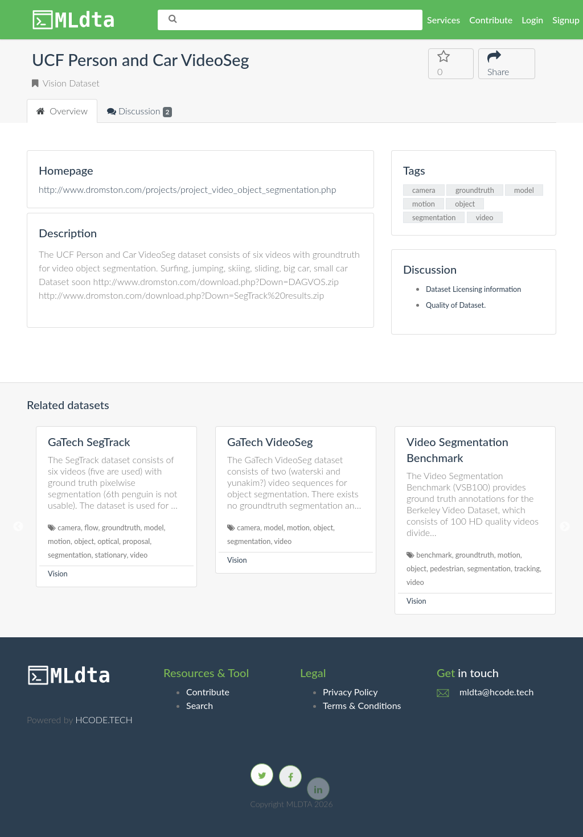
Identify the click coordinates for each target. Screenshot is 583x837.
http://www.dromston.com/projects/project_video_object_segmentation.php (187, 189)
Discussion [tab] (139, 111)
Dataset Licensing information (474, 289)
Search (199, 705)
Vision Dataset (66, 82)
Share (499, 63)
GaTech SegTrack (89, 441)
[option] (116, 506)
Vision (58, 573)
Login (532, 19)
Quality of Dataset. (456, 305)
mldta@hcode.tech (496, 691)
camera (424, 190)
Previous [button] (18, 527)
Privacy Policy (350, 691)
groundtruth (474, 190)
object (465, 203)
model (524, 190)
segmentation (433, 217)
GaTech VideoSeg (270, 441)
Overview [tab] (62, 110)
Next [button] (564, 527)
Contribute (490, 19)
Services (443, 19)
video (485, 217)
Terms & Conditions (362, 705)
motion (423, 203)
